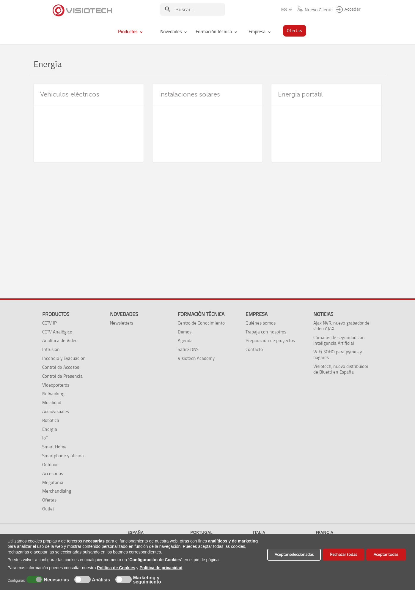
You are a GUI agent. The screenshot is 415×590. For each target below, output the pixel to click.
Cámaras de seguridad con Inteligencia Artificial (339, 340)
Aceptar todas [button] (386, 554)
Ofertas (49, 500)
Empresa (257, 314)
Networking (53, 393)
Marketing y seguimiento (147, 580)
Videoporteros (55, 385)
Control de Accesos (60, 367)
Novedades (124, 314)
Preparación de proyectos (270, 340)
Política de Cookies (116, 567)
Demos (184, 332)
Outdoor (50, 464)
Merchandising (56, 491)
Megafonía (52, 482)
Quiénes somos (261, 323)
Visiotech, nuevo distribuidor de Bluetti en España (340, 369)
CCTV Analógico (57, 332)
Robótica (50, 420)
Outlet (48, 509)
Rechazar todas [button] (343, 554)
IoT (45, 438)
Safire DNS (188, 349)
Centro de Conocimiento (201, 323)
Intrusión (51, 349)
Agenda (185, 340)
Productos (55, 314)
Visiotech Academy (196, 358)
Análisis (100, 580)
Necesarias (55, 580)
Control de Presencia (62, 376)
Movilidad (51, 402)
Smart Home (54, 447)
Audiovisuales (55, 411)
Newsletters (121, 323)
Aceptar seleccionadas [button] (294, 554)
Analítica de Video (60, 340)
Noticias (323, 314)
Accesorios (52, 473)
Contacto (254, 349)
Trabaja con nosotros (266, 332)
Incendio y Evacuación (64, 358)
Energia (49, 429)
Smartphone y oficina (63, 455)
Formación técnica (201, 314)
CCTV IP (49, 323)
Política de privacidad (161, 567)
